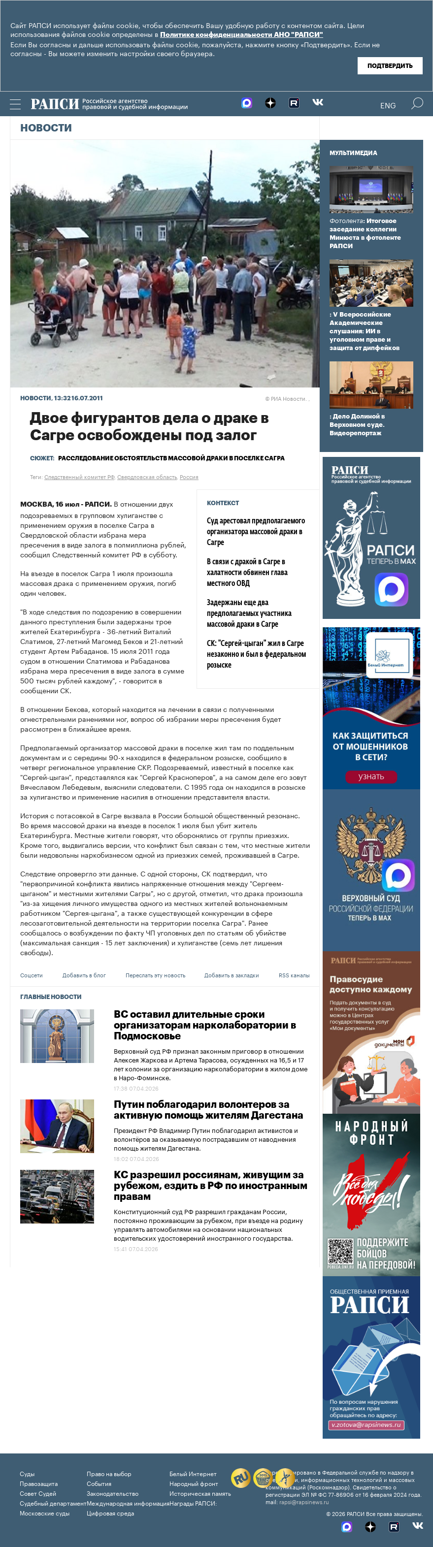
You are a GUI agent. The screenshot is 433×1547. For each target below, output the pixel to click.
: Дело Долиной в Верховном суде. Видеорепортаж (357, 424)
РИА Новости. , (287, 397)
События (99, 1482)
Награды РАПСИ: (193, 1502)
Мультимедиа (353, 153)
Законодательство (112, 1492)
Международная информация (128, 1502)
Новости (46, 128)
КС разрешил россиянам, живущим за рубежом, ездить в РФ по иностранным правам (210, 1186)
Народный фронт (193, 1482)
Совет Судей (38, 1492)
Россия (189, 476)
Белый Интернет (193, 1473)
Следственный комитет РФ (79, 476)
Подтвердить (390, 66)
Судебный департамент (53, 1502)
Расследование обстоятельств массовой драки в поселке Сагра (171, 458)
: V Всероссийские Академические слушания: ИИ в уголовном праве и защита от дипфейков (365, 331)
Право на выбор (109, 1473)
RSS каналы (294, 974)
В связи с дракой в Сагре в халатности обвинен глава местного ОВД (247, 573)
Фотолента (346, 221)
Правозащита (39, 1482)
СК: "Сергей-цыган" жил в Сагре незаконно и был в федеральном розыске (256, 655)
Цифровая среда (110, 1512)
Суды (27, 1473)
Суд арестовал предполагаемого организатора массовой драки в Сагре (256, 532)
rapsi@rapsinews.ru (304, 1501)
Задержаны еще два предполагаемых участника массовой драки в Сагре (249, 614)
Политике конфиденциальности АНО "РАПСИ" (241, 35)
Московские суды (44, 1512)
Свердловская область (147, 476)
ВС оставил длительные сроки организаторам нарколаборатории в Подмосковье (205, 1025)
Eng (388, 104)
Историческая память (200, 1492)
